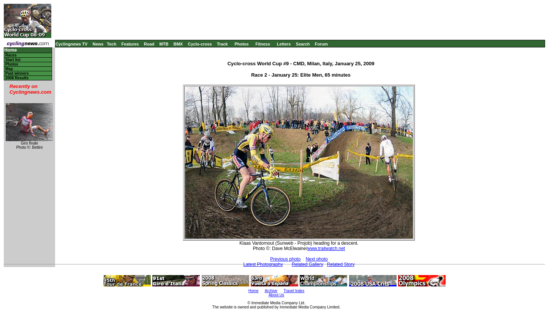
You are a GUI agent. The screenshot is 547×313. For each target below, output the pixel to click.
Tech (111, 44)
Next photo (317, 259)
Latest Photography (263, 264)
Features (130, 44)
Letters (284, 44)
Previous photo (285, 259)
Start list (13, 60)
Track (222, 44)
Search (303, 44)
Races (10, 55)
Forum (321, 44)
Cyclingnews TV (71, 44)
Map (9, 69)
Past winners (17, 73)
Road (149, 44)
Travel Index (294, 291)
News (98, 44)
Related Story (341, 264)
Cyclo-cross (200, 44)
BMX (178, 44)
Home (10, 50)
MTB (164, 44)
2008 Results (16, 78)
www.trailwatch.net (326, 248)
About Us (276, 295)
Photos (241, 44)
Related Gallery (307, 264)
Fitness (262, 44)
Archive (271, 291)
